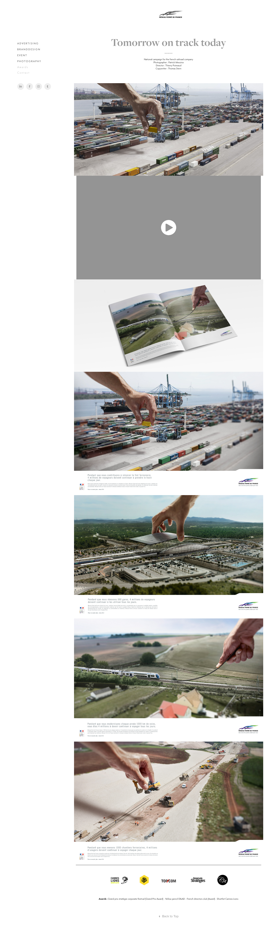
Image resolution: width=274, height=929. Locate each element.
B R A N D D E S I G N (28, 49)
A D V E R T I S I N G (27, 43)
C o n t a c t (23, 72)
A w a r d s (22, 67)
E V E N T (22, 55)
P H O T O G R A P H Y (29, 61)
